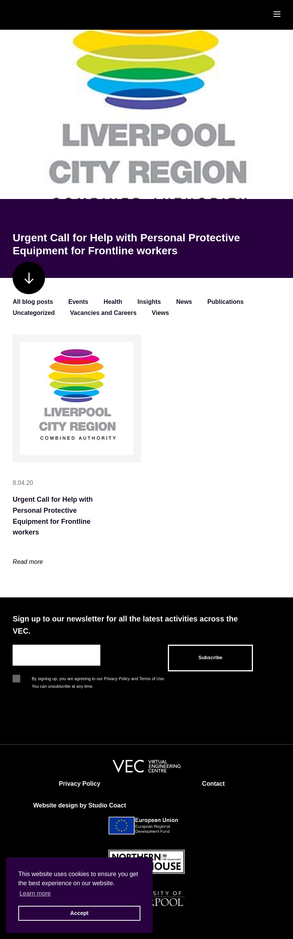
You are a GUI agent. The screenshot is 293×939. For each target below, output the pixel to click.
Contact (213, 783)
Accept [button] (79, 913)
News (184, 302)
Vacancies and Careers (103, 313)
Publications (226, 302)
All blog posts (33, 302)
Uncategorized (34, 313)
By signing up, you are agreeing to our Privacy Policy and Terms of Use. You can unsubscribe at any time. (98, 679)
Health (112, 302)
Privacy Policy (79, 783)
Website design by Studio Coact (79, 805)
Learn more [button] (35, 893)
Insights (149, 302)
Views (160, 313)
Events (78, 302)
